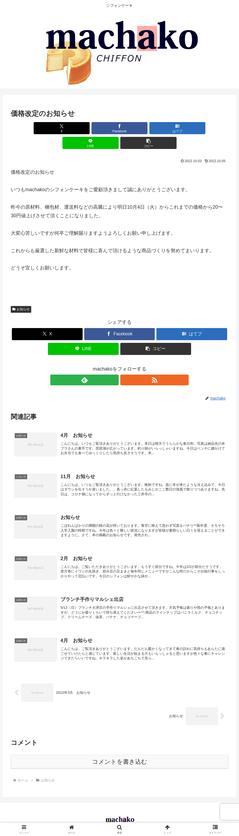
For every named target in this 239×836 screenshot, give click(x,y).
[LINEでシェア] (156, 128)
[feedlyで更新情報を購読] (113, 365)
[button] (192, 128)
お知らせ (21, 294)
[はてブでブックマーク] (119, 128)
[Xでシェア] (46, 128)
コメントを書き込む (119, 755)
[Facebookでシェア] (83, 128)
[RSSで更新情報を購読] (125, 365)
